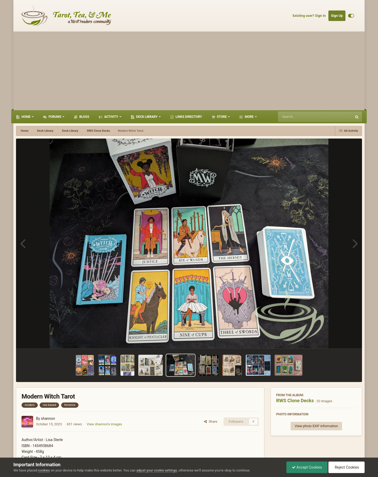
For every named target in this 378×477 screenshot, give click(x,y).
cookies (44, 470)
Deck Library (146, 117)
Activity (111, 117)
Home (26, 117)
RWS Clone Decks (295, 400)
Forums (55, 117)
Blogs (83, 117)
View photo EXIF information (316, 426)
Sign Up (337, 16)
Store (221, 117)
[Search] (301, 117)
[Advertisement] (189, 71)
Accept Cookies (307, 467)
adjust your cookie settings (156, 470)
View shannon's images (104, 424)
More (249, 117)
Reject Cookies (346, 467)
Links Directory (188, 117)
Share (210, 421)
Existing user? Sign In (309, 16)
